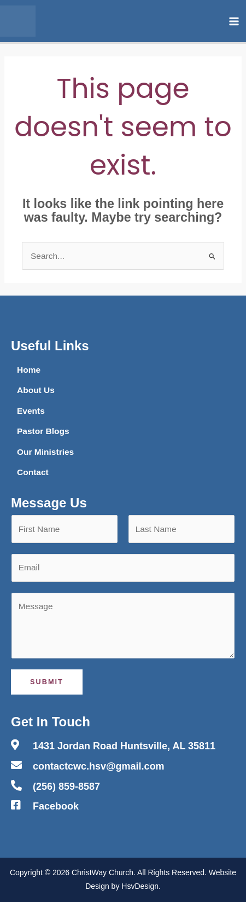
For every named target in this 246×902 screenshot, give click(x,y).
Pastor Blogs (43, 431)
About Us (36, 390)
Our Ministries (45, 451)
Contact (33, 472)
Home (28, 369)
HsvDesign (140, 886)
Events (31, 410)
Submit (46, 682)
